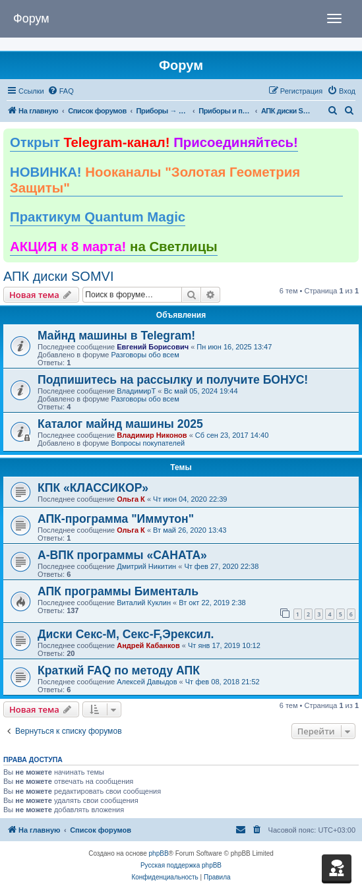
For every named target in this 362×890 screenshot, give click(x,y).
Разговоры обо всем (145, 355)
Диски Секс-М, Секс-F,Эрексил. (126, 634)
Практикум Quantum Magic (97, 217)
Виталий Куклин (144, 603)
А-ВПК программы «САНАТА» (122, 555)
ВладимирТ (136, 391)
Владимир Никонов (152, 435)
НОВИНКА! (155, 180)
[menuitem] (60, 91)
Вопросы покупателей (148, 443)
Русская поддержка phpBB (181, 865)
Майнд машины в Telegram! (116, 335)
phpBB (159, 853)
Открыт (154, 142)
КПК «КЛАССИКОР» (93, 487)
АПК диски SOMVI (58, 276)
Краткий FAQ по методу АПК (119, 670)
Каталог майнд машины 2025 (120, 423)
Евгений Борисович (153, 347)
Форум (31, 18)
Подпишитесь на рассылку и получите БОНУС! (173, 379)
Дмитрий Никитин (146, 566)
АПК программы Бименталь (118, 591)
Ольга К (131, 499)
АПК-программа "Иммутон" (116, 518)
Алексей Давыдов (147, 682)
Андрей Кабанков (148, 645)
